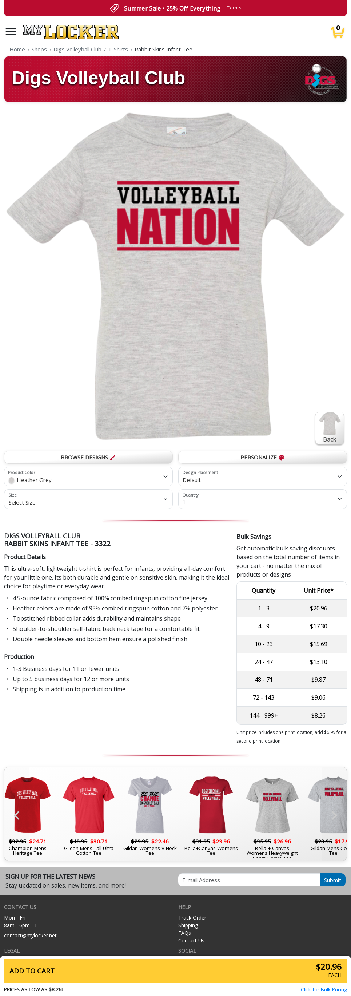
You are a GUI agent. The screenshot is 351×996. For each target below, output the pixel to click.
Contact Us (191, 940)
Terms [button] (234, 8)
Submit (332, 880)
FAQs (184, 932)
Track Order (192, 917)
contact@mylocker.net (30, 935)
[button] (11, 32)
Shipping (188, 925)
